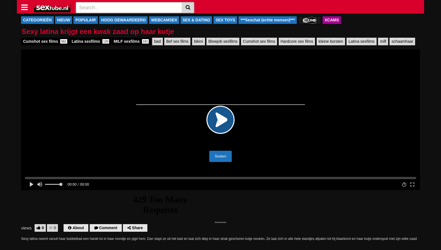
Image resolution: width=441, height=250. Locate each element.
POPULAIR (85, 20)
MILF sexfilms (131, 41)
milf (383, 41)
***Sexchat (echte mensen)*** (267, 20)
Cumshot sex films (45, 41)
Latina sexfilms (90, 41)
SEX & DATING (196, 20)
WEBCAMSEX (164, 20)
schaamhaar (402, 41)
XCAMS (332, 20)
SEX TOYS (225, 20)
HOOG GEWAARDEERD (123, 20)
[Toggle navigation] (26, 6)
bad (157, 41)
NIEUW (63, 20)
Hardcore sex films (297, 41)
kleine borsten (331, 41)
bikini (198, 41)
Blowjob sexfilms (222, 41)
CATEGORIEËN (37, 20)
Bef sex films (177, 41)
